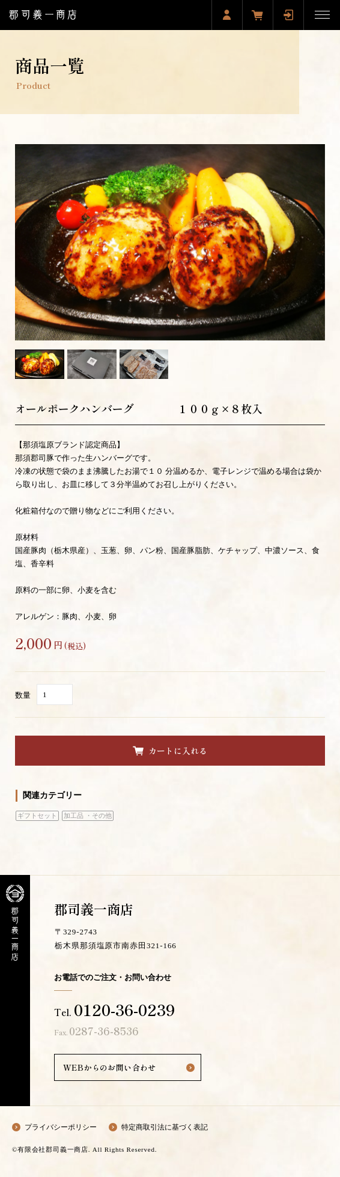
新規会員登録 (227, 15)
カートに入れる (177, 751)
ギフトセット (37, 815)
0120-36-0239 (124, 1009)
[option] (170, 242)
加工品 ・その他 (88, 815)
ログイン (288, 15)
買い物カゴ (258, 15)
